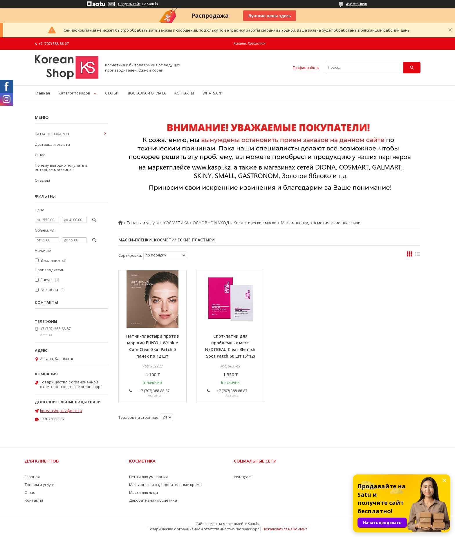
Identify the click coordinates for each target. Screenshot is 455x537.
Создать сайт (129, 4)
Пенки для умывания (148, 476)
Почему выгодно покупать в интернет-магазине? (61, 167)
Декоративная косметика (153, 500)
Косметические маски (255, 223)
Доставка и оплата (52, 144)
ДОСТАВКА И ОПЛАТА (146, 93)
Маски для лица (143, 492)
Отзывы (42, 180)
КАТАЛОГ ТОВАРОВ (52, 133)
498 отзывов (356, 3)
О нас (40, 154)
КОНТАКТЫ (184, 93)
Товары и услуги (143, 223)
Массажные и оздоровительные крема (165, 484)
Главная (42, 93)
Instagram (243, 476)
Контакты (34, 500)
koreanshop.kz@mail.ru (61, 410)
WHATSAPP (212, 93)
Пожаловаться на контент (285, 529)
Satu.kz (253, 523)
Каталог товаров (74, 93)
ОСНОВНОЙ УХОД (211, 223)
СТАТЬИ (112, 93)
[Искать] (411, 67)
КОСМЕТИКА (176, 223)
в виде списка (417, 255)
